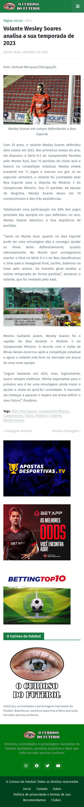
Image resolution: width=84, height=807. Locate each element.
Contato (41, 789)
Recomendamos (34, 800)
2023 (28, 20)
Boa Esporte (28, 411)
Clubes (56, 800)
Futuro (29, 416)
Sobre (57, 789)
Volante (56, 416)
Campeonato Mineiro (54, 411)
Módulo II (42, 416)
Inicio (27, 789)
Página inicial (12, 20)
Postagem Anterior (19, 431)
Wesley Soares (13, 420)
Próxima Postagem (65, 431)
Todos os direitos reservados (57, 782)
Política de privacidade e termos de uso (42, 794)
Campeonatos (13, 416)
